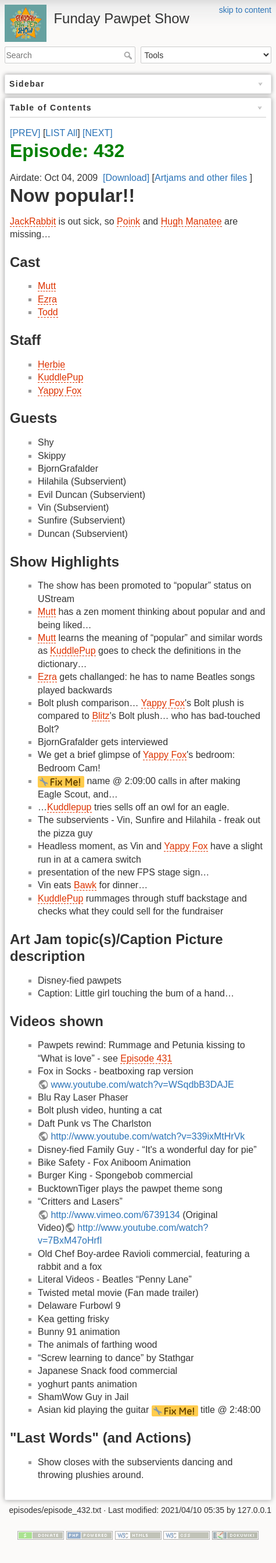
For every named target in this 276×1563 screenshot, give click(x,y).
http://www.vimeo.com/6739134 (115, 1215)
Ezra (47, 299)
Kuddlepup (69, 807)
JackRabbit (33, 221)
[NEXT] (98, 133)
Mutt (47, 286)
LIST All (61, 133)
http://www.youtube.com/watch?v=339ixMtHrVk (148, 1136)
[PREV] (25, 133)
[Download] (126, 178)
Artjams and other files (201, 178)
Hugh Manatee (191, 221)
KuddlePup (60, 377)
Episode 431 (146, 1058)
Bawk (85, 885)
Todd (48, 312)
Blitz (100, 716)
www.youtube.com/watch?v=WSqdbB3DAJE (142, 1085)
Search (129, 55)
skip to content (245, 10)
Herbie (51, 364)
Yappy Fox (59, 391)
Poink (128, 221)
